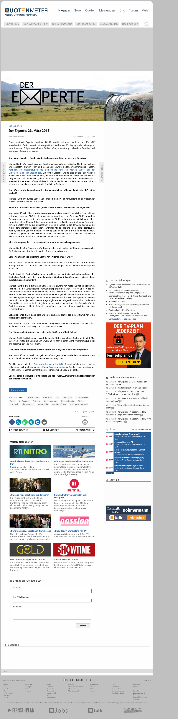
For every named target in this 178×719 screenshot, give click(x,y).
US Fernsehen (49, 703)
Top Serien (143, 703)
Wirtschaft (50, 691)
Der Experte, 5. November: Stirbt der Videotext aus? (127, 400)
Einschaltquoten (67, 703)
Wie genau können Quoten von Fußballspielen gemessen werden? (125, 393)
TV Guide (77, 703)
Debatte (92, 687)
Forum (133, 10)
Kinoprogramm (117, 703)
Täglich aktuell (73, 691)
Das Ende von (130, 24)
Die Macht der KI (86, 24)
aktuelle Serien (106, 703)
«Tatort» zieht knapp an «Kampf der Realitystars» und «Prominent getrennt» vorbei (129, 314)
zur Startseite (51, 429)
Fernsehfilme (95, 703)
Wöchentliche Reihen (75, 687)
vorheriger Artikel (19, 429)
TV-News (50, 687)
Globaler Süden (109, 24)
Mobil (5, 691)
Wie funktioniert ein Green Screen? (126, 388)
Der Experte (23, 401)
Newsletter (7, 689)
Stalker (81, 401)
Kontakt (135, 691)
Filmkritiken (39, 703)
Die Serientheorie (62, 24)
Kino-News (115, 687)
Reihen (27, 689)
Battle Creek (33, 397)
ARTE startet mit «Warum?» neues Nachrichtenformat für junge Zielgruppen (126, 291)
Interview (28, 691)
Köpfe (49, 695)
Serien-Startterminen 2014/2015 (50, 364)
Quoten (90, 10)
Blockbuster (86, 703)
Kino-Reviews (94, 691)
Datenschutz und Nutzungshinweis (139, 694)
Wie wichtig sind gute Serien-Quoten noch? (127, 407)
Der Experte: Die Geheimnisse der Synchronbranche (126, 383)
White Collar (43, 404)
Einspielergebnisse (118, 691)
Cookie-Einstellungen (140, 697)
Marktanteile (72, 689)
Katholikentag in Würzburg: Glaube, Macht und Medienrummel (129, 305)
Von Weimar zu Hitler (35, 24)
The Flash (14, 404)
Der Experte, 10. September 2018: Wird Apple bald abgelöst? (128, 420)
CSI (57, 397)
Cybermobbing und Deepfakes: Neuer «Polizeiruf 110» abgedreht (129, 285)
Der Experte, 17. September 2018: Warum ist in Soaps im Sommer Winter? (126, 413)
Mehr (145, 10)
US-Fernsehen (51, 697)
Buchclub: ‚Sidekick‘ (117, 301)
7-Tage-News (8, 693)
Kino (122, 10)
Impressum (137, 699)
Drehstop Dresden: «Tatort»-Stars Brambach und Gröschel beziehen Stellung (130, 297)
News (78, 10)
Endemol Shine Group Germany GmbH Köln (125, 436)
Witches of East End (78, 404)
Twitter (5, 697)
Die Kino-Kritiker (117, 689)
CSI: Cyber (67, 397)
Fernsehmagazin (28, 703)
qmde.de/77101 (89, 412)
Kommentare (17, 390)
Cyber (12, 401)
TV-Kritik (93, 689)
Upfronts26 (12, 24)
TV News (58, 703)
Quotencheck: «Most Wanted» (122, 310)
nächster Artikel (85, 429)
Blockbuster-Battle (118, 693)
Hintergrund (29, 687)
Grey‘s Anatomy (50, 401)
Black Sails (47, 397)
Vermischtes (51, 689)
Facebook (6, 695)
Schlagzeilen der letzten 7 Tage (122, 318)
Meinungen (107, 10)
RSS (4, 687)
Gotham (36, 401)
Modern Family (67, 401)
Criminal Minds (82, 397)
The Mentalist (28, 404)
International (51, 693)
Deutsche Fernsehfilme (131, 703)
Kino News (10, 703)
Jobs (135, 689)
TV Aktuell (18, 703)
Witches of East (59, 404)
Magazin (64, 10)
